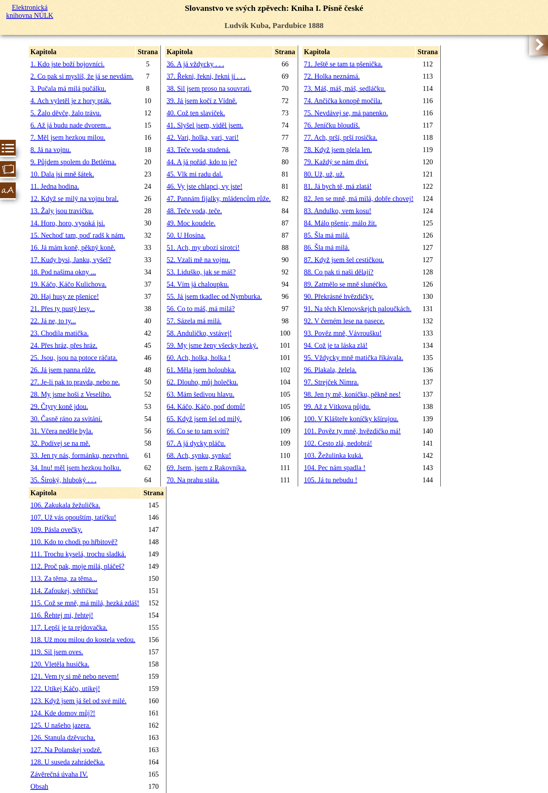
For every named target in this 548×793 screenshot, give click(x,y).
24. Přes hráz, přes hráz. (64, 345)
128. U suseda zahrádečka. (67, 762)
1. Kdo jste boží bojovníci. (67, 64)
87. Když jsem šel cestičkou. (344, 260)
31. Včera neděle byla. (61, 431)
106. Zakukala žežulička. (65, 505)
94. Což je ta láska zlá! (336, 345)
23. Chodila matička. (59, 333)
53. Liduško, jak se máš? (201, 272)
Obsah (39, 786)
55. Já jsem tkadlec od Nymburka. (214, 296)
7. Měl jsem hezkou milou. (67, 137)
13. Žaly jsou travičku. (62, 211)
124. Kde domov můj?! (62, 713)
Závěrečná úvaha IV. (59, 774)
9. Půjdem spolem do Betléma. (73, 162)
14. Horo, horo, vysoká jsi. (67, 223)
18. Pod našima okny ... (63, 272)
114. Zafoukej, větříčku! (64, 590)
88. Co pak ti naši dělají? (339, 272)
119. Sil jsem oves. (56, 652)
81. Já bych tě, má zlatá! (338, 186)
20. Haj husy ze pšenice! (64, 296)
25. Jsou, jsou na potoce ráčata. (73, 357)
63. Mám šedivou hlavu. (201, 394)
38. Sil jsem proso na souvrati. (209, 88)
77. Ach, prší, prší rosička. (340, 137)
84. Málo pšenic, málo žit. (340, 223)
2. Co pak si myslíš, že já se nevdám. (82, 76)
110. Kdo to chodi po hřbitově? (73, 542)
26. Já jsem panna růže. (63, 370)
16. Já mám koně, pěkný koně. (72, 247)
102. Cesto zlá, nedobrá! (338, 443)
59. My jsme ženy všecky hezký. (212, 345)
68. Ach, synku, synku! (199, 455)
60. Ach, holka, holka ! (199, 357)
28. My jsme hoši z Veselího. (70, 394)
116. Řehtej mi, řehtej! (61, 615)
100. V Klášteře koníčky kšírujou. (351, 419)
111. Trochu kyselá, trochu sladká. (78, 554)
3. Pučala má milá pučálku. (68, 88)
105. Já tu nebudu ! (331, 480)
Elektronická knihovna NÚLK (29, 11)
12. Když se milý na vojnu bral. (74, 198)
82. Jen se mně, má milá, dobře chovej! (358, 198)
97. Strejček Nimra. (331, 382)
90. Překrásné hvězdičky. (339, 296)
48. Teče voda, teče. (194, 211)
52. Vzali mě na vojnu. (198, 260)
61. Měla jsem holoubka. (201, 370)
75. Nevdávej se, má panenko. (346, 113)
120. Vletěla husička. (59, 664)
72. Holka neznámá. (332, 76)
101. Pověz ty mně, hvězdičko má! (352, 431)
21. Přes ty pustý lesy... (62, 308)
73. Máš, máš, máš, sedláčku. (345, 88)
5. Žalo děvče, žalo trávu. (65, 113)
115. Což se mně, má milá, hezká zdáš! (84, 603)
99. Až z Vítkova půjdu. (337, 406)
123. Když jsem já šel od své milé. (78, 701)
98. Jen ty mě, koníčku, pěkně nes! (352, 394)
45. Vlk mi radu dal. (195, 174)
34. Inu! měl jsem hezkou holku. (75, 467)
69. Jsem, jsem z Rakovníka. (206, 467)
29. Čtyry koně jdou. (59, 406)
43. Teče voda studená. (198, 149)
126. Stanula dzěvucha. (62, 737)
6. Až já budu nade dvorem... (70, 125)
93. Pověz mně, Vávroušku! (343, 333)
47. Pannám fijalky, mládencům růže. (219, 198)
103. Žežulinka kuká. (333, 455)
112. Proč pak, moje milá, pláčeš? (77, 566)
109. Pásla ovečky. (56, 529)
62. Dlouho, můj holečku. (202, 382)
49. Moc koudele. (191, 223)
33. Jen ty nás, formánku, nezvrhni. (79, 455)
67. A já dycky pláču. (196, 443)
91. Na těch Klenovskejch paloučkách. (358, 308)
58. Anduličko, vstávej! (199, 333)
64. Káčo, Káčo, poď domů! (206, 406)
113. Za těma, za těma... (63, 578)
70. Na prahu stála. (193, 480)
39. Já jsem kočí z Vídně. (202, 100)
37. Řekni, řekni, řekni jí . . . (206, 76)
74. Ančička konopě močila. (343, 100)
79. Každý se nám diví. (336, 162)
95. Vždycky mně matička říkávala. (353, 357)
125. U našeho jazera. (60, 725)
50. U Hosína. (186, 235)
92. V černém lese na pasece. (344, 321)
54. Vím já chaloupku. (198, 284)
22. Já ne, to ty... (53, 321)
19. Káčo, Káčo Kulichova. (68, 284)
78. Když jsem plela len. (338, 149)
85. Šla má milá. (327, 235)
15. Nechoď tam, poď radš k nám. (77, 235)
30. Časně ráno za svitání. (66, 419)
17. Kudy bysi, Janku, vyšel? (70, 260)
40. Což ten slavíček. (196, 113)
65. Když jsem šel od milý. (204, 419)
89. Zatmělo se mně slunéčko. (346, 284)
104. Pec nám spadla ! (335, 467)
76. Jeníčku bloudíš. (332, 125)
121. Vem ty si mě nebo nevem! (74, 676)
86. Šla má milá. (327, 247)
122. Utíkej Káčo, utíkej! (65, 688)
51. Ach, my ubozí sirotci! (203, 247)
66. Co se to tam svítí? (198, 431)
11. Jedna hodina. (54, 186)
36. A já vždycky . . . (195, 64)
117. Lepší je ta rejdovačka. (68, 627)
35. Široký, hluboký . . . (63, 480)
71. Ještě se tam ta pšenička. (343, 64)
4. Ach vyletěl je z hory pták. (70, 100)
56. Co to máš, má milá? (201, 308)
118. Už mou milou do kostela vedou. (82, 639)
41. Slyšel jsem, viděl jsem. (205, 125)
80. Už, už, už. (324, 174)
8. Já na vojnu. (50, 149)
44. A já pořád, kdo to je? (202, 162)
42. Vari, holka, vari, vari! (203, 137)
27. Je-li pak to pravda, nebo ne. (75, 382)
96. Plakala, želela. (330, 370)
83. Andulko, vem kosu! (338, 211)
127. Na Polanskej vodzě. (66, 750)
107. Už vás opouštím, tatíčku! (73, 517)
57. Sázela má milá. (194, 321)
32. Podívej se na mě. (60, 443)
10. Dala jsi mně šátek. (62, 174)
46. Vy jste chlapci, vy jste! (205, 186)
